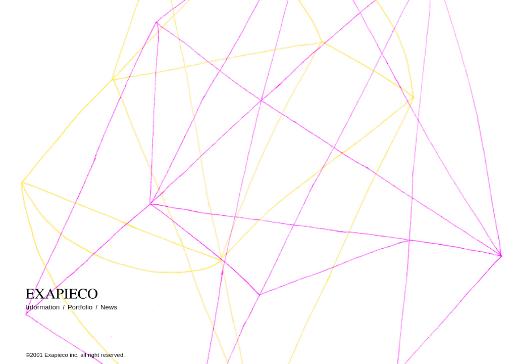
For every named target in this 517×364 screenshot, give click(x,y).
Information (43, 307)
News (108, 307)
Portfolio (80, 307)
